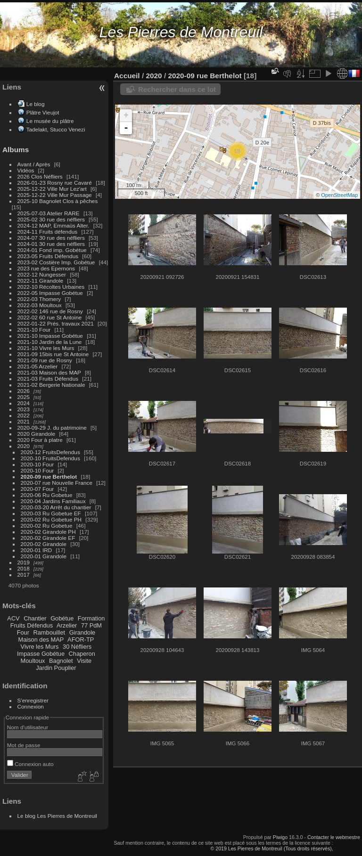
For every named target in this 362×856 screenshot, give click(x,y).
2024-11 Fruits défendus (47, 231)
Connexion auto (30, 764)
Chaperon (82, 653)
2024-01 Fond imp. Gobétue (52, 250)
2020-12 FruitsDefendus (50, 452)
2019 (23, 562)
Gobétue (62, 618)
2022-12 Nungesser (41, 274)
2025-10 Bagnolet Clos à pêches (57, 201)
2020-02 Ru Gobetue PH (51, 519)
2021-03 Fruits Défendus (48, 378)
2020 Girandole (36, 434)
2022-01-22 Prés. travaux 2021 (55, 323)
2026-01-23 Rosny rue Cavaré (54, 182)
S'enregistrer (33, 700)
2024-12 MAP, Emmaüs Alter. (53, 225)
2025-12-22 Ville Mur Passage (54, 195)
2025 (23, 397)
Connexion (30, 706)
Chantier (35, 618)
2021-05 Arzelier (37, 366)
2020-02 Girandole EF (48, 538)
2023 (23, 409)
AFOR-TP (80, 639)
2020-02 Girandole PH (48, 532)
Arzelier (67, 625)
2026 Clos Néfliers (40, 176)
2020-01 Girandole (43, 556)
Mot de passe (24, 745)
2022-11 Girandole (40, 280)
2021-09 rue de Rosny (44, 360)
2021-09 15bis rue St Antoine (53, 354)
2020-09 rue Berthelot (49, 476)
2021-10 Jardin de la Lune (49, 342)
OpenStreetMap (339, 195)
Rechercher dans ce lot (177, 89)
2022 (23, 415)
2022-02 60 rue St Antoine (49, 317)
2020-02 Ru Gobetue (47, 525)
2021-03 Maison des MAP (49, 372)
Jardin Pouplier (56, 667)
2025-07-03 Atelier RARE (48, 213)
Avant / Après (33, 164)
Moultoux (33, 660)
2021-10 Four (34, 329)
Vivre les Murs (40, 646)
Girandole (82, 632)
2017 (23, 574)
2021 (23, 421)
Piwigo (280, 837)
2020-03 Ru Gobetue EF (51, 513)
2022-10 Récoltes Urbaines (51, 287)
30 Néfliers (77, 646)
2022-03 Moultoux (39, 305)
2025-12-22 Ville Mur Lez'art (52, 189)
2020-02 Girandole (43, 544)
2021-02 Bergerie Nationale (51, 385)
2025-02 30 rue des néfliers (51, 219)
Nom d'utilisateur (27, 727)
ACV (13, 618)
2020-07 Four (37, 489)
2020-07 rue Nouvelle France (56, 483)
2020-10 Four (37, 464)
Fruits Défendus (31, 625)
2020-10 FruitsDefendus (50, 458)
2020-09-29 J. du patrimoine (52, 427)
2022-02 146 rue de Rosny (50, 311)
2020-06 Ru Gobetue (47, 495)
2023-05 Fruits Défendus (48, 256)
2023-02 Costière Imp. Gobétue (56, 262)
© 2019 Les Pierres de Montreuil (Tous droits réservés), (271, 848)
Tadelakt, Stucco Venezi (55, 129)
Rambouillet (49, 632)
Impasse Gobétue (41, 653)
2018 (23, 568)
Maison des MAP (41, 639)
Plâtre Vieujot (42, 112)
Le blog (35, 104)
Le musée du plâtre (50, 121)
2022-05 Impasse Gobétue (50, 293)
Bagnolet (61, 660)
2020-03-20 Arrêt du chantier (56, 507)
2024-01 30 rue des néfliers (52, 244)
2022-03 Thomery (39, 299)
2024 (23, 403)
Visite (84, 660)
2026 (23, 391)
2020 (23, 446)
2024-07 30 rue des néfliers (51, 238)
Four (23, 632)
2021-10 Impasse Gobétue (50, 336)
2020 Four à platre (40, 440)
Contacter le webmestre (333, 837)
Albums (15, 150)
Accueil (127, 76)
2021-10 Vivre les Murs (45, 348)
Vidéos (25, 170)
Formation (91, 618)
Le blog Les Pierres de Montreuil (57, 816)
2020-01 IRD (36, 550)
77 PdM (91, 625)
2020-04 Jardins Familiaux (53, 501)
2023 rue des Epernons (46, 268)
